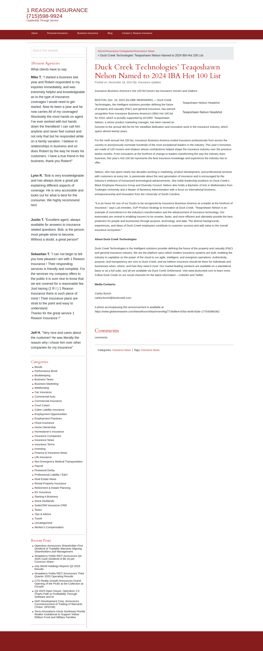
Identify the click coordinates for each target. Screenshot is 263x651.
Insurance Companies (49, 436)
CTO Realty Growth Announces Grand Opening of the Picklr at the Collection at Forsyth (59, 590)
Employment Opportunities (52, 414)
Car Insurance (44, 392)
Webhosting (42, 388)
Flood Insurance (45, 423)
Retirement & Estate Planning (54, 491)
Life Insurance (44, 457)
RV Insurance (43, 495)
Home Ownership (46, 427)
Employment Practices (49, 419)
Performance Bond (47, 371)
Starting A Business (47, 500)
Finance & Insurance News (52, 453)
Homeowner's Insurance (50, 432)
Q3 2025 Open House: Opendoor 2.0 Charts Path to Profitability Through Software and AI (58, 600)
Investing (40, 449)
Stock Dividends (45, 504)
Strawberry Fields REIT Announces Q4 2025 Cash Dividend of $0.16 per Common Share (60, 565)
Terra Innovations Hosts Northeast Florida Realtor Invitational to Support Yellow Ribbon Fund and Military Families (59, 622)
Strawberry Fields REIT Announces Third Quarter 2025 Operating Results (59, 581)
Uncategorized (44, 526)
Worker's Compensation (50, 530)
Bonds (39, 367)
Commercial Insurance (49, 401)
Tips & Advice (43, 517)
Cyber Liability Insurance (51, 410)
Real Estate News (46, 482)
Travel (39, 522)
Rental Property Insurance (52, 487)
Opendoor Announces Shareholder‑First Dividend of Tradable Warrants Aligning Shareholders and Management (60, 554)
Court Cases (43, 406)
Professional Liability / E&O (52, 478)
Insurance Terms (45, 445)
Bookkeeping (43, 376)
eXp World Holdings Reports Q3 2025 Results (59, 574)
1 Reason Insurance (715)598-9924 (59, 13)
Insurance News (122, 350)
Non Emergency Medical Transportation (50, 464)
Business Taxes (45, 380)
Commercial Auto (46, 397)
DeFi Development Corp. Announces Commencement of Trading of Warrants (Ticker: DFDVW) (58, 610)
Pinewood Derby (45, 473)
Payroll (39, 469)
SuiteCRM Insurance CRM (52, 508)
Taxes (38, 513)
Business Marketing (47, 384)
